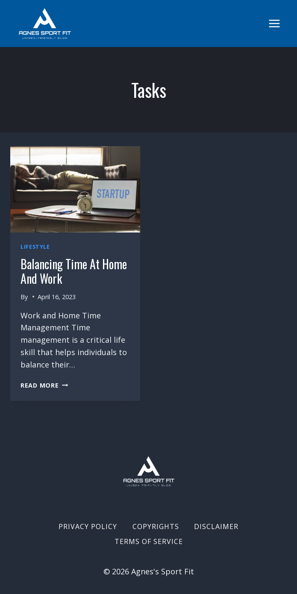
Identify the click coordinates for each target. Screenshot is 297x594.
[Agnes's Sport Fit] (45, 23)
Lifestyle (35, 246)
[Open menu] (274, 23)
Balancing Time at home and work (74, 271)
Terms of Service (149, 541)
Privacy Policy (88, 526)
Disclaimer (216, 526)
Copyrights (155, 526)
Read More (44, 385)
